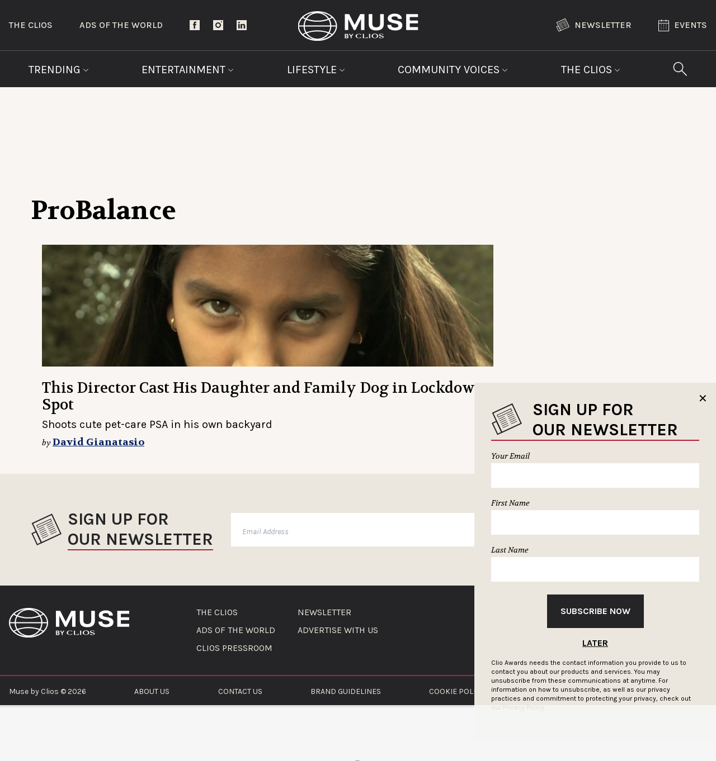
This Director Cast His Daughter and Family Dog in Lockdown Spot (263, 396)
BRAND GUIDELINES (345, 691)
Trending (59, 69)
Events (682, 25)
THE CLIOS (217, 612)
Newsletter (594, 25)
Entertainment (188, 69)
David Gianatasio (98, 442)
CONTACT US (240, 691)
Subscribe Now (595, 611)
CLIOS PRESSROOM (234, 648)
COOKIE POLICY (456, 691)
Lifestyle (316, 69)
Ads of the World (121, 25)
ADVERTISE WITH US (338, 630)
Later (595, 643)
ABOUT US (151, 691)
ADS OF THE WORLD (235, 630)
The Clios (31, 25)
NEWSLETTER (324, 612)
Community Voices (453, 69)
